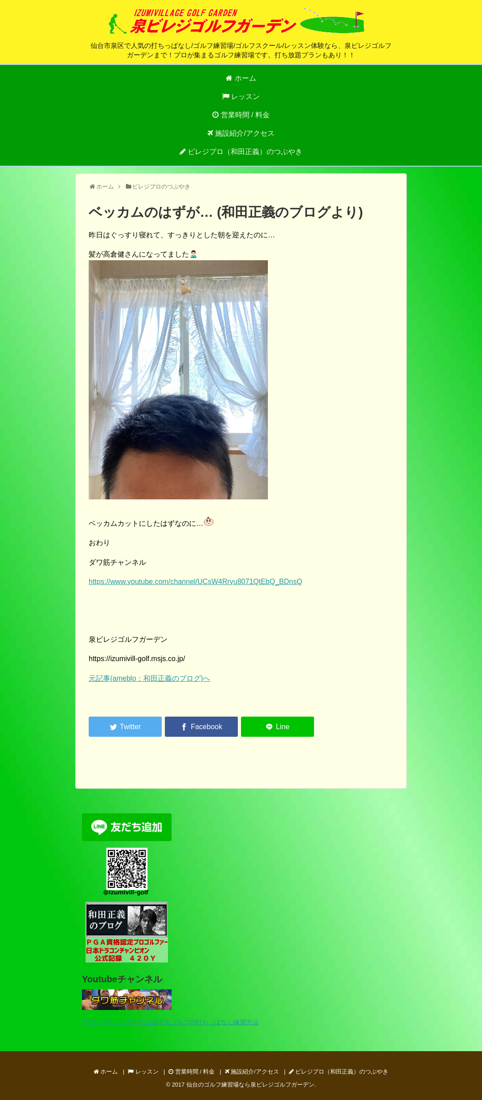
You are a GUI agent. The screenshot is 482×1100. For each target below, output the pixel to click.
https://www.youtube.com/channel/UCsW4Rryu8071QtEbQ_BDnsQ (195, 581)
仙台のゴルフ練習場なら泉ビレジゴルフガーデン (250, 1084)
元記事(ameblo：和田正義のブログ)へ (149, 678)
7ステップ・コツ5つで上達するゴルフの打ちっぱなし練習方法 (170, 1022)
